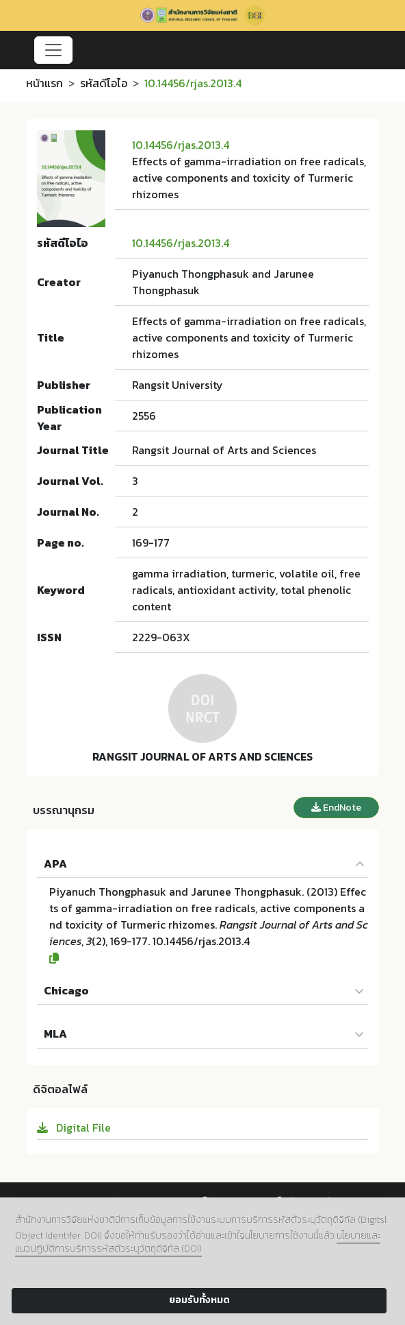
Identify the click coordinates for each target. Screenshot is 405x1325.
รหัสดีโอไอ (103, 83)
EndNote (336, 807)
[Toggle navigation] (53, 50)
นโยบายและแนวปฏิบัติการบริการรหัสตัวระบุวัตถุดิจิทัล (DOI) (197, 1242)
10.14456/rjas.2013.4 (180, 144)
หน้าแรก (44, 83)
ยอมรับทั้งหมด (199, 1300)
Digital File (74, 1127)
